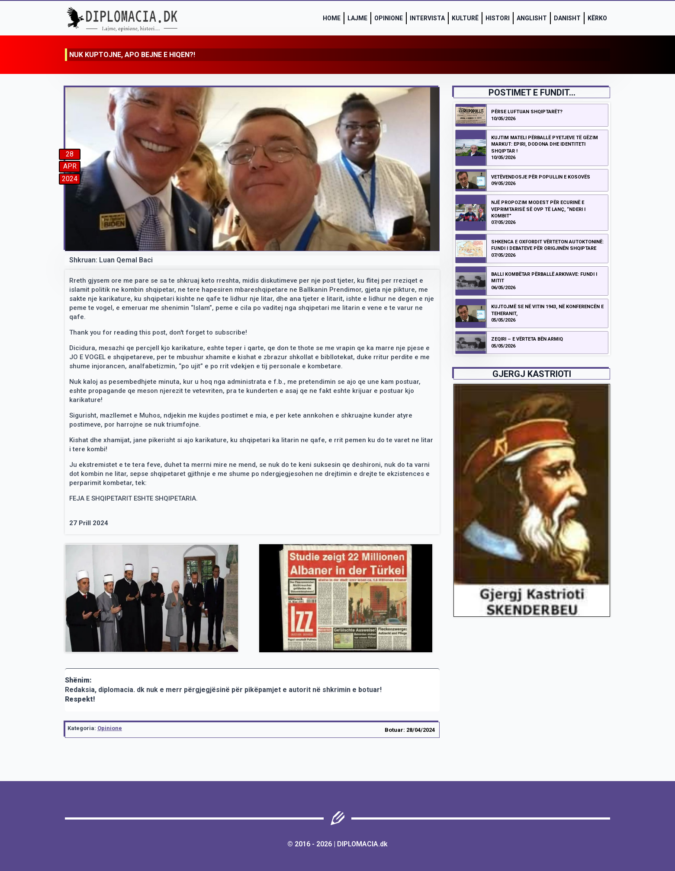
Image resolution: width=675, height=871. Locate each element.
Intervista (427, 18)
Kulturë (465, 18)
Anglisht (532, 18)
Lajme (357, 18)
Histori (497, 18)
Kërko (597, 18)
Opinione (388, 18)
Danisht (567, 18)
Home (332, 18)
